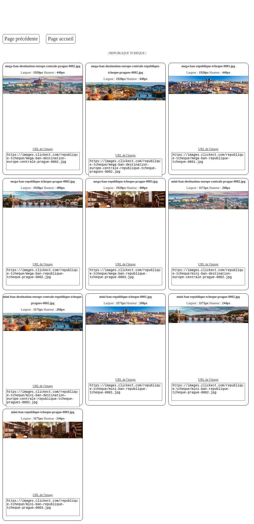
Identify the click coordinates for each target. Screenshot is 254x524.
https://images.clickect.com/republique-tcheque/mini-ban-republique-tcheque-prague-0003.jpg (43, 507)
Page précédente (21, 38)
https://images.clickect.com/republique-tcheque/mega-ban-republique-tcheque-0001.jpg (208, 161)
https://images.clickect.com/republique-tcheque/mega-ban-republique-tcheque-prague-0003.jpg (125, 276)
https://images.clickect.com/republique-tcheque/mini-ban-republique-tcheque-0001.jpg (125, 392)
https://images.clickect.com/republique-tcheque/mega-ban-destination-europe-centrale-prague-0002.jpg (43, 161)
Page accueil (60, 38)
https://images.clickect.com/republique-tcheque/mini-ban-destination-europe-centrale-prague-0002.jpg (208, 276)
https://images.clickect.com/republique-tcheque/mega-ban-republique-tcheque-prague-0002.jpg (43, 276)
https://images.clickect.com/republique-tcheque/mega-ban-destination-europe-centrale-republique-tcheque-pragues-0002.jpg (125, 167)
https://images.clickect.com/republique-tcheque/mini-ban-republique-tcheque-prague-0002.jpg (208, 392)
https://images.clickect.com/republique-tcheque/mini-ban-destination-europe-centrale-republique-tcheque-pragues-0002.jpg (43, 398)
